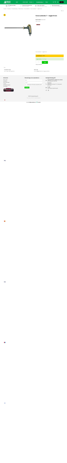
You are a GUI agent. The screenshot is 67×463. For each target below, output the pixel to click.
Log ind (4, 83)
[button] (61, 10)
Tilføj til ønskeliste (39, 64)
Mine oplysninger (6, 82)
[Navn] (33, 80)
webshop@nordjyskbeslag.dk (52, 88)
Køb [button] (45, 62)
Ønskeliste (5, 81)
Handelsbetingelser (6, 84)
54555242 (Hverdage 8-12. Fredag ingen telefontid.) (54, 85)
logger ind (38, 71)
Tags (4, 67)
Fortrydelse (5, 86)
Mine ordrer (5, 79)
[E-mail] (33, 82)
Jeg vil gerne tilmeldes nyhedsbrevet (34, 84)
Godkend (27, 87)
